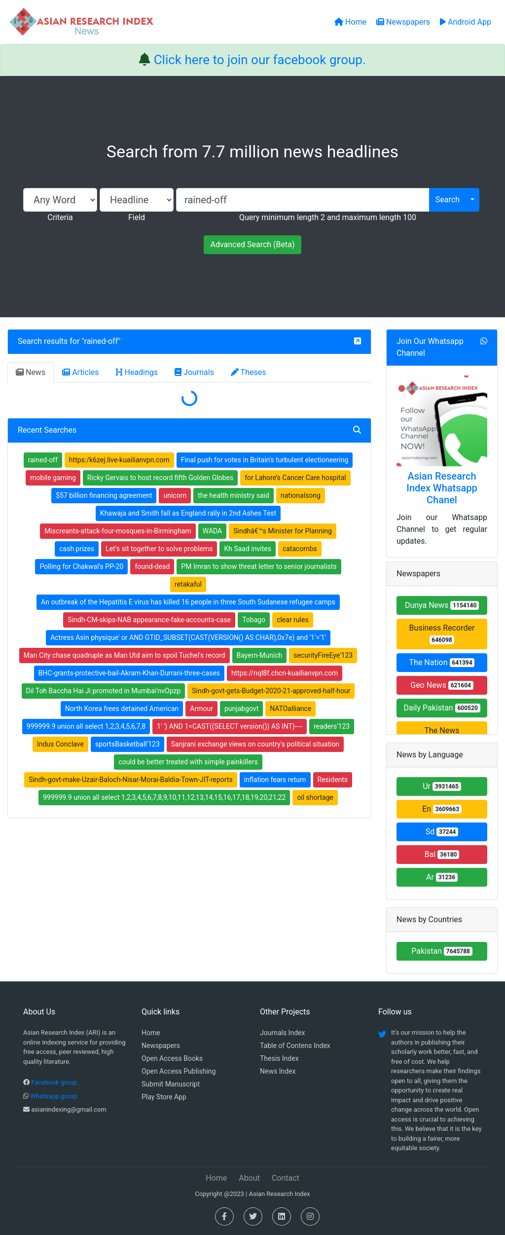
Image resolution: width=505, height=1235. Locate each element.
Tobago (253, 620)
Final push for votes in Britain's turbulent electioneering (265, 460)
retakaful (188, 584)
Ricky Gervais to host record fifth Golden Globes (160, 478)
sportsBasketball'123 (127, 744)
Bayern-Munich (260, 655)
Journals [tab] (194, 372)
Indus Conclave (60, 744)
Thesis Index (279, 1058)
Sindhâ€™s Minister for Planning (282, 531)
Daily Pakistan (441, 707)
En (442, 809)
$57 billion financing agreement (104, 495)
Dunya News (442, 605)
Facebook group (54, 1082)
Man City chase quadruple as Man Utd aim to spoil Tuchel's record (124, 655)
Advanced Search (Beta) (252, 244)
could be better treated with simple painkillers (187, 762)
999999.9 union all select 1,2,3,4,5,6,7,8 (86, 726)
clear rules (293, 620)
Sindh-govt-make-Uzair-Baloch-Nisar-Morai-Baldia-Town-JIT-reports (131, 780)
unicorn (174, 495)
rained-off (101, 341)
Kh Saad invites (247, 549)
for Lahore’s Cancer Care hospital (295, 478)
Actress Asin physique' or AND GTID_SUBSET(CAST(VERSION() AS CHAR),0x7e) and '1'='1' (188, 637)
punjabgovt (241, 708)
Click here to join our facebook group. (260, 59)
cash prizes (76, 549)
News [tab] (30, 372)
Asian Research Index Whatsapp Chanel (441, 488)
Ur (442, 786)
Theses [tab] (248, 372)
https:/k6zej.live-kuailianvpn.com (119, 460)
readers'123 (332, 726)
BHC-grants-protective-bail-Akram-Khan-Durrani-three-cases (129, 673)
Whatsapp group (53, 1096)
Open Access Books (172, 1058)
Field (136, 217)
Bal (442, 854)
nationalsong (301, 495)
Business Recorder (442, 633)
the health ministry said (233, 495)
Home (151, 1033)
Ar (442, 877)
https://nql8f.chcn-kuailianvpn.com (284, 673)
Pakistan (441, 951)
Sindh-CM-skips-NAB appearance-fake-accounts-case (149, 620)
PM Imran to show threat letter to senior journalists (258, 566)
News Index (277, 1071)
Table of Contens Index (295, 1045)
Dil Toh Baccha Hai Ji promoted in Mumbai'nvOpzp (103, 691)
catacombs (300, 549)
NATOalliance (290, 708)
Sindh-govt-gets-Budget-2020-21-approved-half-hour (271, 691)
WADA (212, 531)
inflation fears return (275, 780)
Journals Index (282, 1033)
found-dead (152, 566)
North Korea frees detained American (122, 708)
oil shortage (315, 797)
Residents (333, 780)
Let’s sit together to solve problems (159, 549)
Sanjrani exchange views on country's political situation (255, 744)
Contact (285, 1178)
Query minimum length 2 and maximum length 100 (327, 217)
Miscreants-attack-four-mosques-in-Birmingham (117, 531)
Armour (201, 708)
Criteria (59, 217)
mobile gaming (53, 478)
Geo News (441, 685)
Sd (442, 831)
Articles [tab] (80, 372)
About (249, 1178)
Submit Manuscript (171, 1084)
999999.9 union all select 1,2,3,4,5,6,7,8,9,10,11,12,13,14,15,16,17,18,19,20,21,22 (164, 797)
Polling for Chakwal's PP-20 (81, 566)
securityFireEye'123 (323, 655)
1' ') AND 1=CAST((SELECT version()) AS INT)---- (229, 726)
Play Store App (164, 1097)
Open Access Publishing (179, 1071)
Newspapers (161, 1045)
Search (447, 199)
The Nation (442, 662)
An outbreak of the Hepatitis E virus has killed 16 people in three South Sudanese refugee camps (188, 602)
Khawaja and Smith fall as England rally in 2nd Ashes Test (188, 513)
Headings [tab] (137, 372)
